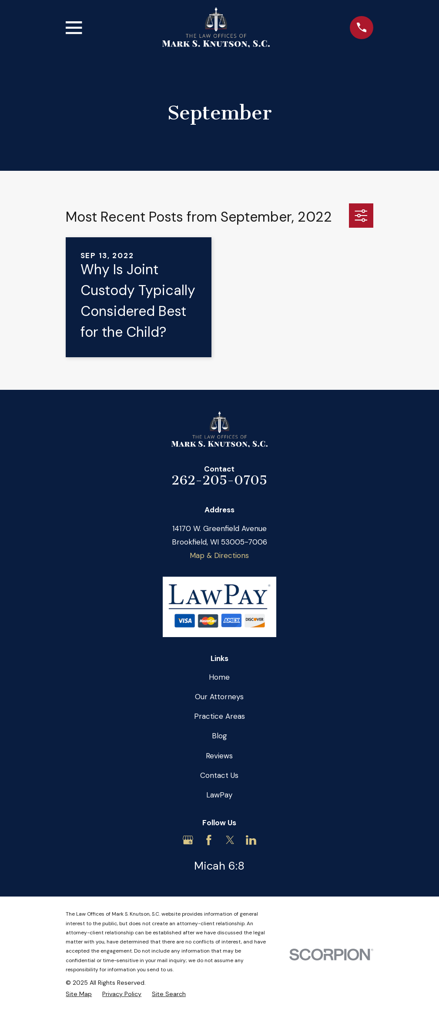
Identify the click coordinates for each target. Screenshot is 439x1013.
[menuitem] (79, 994)
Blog (219, 736)
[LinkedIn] (251, 840)
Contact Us (219, 775)
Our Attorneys (219, 696)
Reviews (219, 756)
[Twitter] (230, 840)
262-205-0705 (219, 480)
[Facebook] (209, 840)
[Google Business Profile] (188, 840)
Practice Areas (219, 716)
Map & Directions (219, 555)
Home (219, 677)
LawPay (219, 795)
